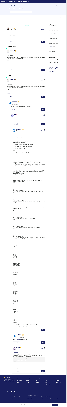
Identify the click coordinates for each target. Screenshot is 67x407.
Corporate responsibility (48, 384)
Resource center (28, 378)
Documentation (58, 382)
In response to (16, 104)
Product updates (28, 386)
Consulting (37, 382)
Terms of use (14, 398)
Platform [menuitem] (13, 8)
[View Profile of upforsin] (18, 347)
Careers (46, 378)
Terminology (27, 380)
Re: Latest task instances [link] (27, 17)
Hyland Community (47, 5)
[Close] (65, 405)
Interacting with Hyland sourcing (55, 398)
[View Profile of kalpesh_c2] (12, 50)
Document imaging (38, 386)
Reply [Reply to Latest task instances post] (43, 41)
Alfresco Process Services (12, 35)
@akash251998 (16, 352)
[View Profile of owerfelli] (12, 28)
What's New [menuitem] (8, 8)
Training (57, 380)
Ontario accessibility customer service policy (43, 398)
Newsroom (47, 386)
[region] (33, 405)
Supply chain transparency (33, 398)
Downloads (27, 382)
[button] (8, 42)
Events (57, 378)
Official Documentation (53, 68)
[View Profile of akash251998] (15, 101)
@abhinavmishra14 (18, 339)
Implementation (38, 378)
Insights (18, 382)
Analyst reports (19, 380)
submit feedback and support (23, 1)
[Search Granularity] (14, 12)
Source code (51, 70)
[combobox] (25, 12)
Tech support (58, 384)
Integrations (19, 384)
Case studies (19, 378)
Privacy (7, 398)
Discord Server (51, 71)
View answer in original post (10, 66)
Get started (15, 1)
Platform (12, 17)
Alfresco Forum (20, 17)
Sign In (57, 5)
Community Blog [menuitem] (20, 8)
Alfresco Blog (50, 27)
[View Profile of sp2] (15, 114)
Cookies (10, 398)
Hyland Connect (8, 17)
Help (53, 5)
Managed (37, 380)
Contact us (5, 385)
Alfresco (16, 17)
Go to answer (26, 25)
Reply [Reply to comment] (43, 69)
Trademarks (26, 398)
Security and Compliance (20, 398)
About (46, 380)
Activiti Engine (11, 38)
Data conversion (38, 384)
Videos (27, 384)
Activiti (8, 38)
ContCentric (8, 64)
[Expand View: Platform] (15, 8)
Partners (46, 382)
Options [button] (59, 17)
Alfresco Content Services (53, 66)
